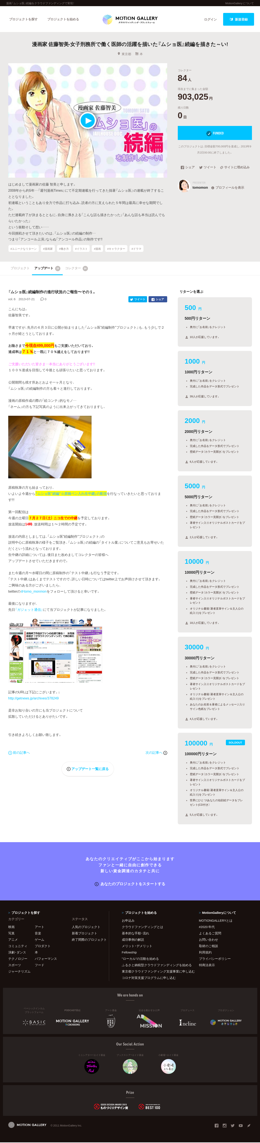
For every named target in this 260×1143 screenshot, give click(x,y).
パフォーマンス (46, 959)
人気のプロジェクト (86, 927)
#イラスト (81, 249)
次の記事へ (156, 752)
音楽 (38, 933)
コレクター (76, 269)
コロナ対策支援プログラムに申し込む (149, 978)
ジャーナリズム (19, 972)
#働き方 (64, 249)
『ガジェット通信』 (29, 610)
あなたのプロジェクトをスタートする (130, 884)
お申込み (128, 921)
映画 (11, 927)
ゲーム (39, 940)
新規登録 (238, 19)
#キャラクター (116, 249)
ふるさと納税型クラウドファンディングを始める (155, 965)
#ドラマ (136, 249)
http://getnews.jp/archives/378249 (33, 698)
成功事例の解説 (133, 940)
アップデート (47, 269)
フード (39, 965)
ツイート (207, 168)
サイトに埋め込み (235, 168)
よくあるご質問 (210, 933)
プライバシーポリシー (215, 959)
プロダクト (43, 946)
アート (39, 927)
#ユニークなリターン (23, 249)
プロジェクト (20, 268)
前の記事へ (19, 752)
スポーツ (14, 965)
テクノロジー (17, 959)
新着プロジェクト (84, 933)
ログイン (210, 19)
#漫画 (97, 249)
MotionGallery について (239, 3)
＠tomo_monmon (34, 591)
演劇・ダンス (17, 952)
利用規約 (205, 952)
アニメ (13, 940)
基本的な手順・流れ (135, 933)
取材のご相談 (208, 946)
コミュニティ (17, 946)
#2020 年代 (207, 927)
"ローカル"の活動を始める (140, 959)
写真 (11, 933)
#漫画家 (48, 249)
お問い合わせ (208, 940)
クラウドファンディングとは (142, 927)
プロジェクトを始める (63, 19)
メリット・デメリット (137, 946)
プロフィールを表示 (227, 188)
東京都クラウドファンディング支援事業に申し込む (155, 972)
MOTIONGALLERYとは (216, 921)
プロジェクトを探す (23, 19)
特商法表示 (207, 965)
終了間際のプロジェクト (88, 940)
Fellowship (129, 952)
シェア (188, 168)
